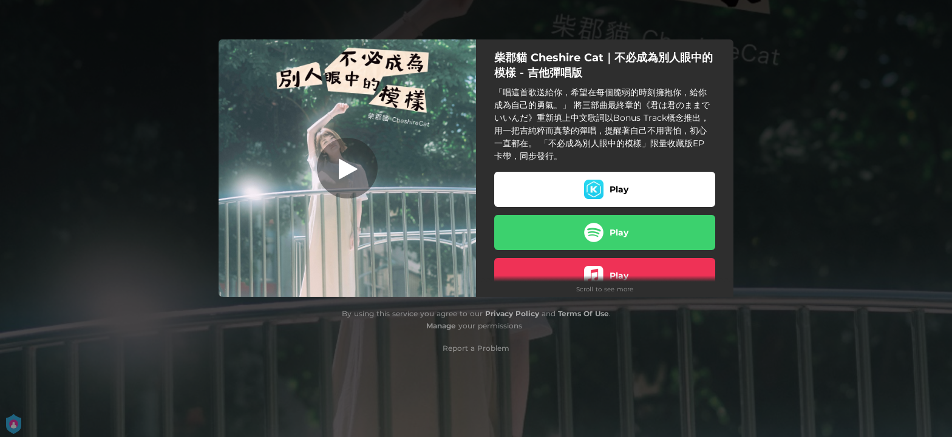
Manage (441, 325)
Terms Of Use (583, 313)
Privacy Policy (512, 313)
